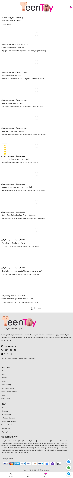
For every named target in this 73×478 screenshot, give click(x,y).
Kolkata (39, 441)
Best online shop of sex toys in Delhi (15, 159)
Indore (30, 443)
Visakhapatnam (18, 443)
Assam (3, 452)
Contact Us (4, 381)
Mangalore (27, 450)
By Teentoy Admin (7, 44)
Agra (39, 443)
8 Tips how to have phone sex (13, 47)
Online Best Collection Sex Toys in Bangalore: (19, 215)
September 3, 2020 (23, 44)
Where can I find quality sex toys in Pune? (17, 299)
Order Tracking (5, 398)
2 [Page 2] (34, 308)
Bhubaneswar (51, 443)
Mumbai (11, 441)
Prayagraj (57, 448)
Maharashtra (10, 452)
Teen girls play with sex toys (12, 103)
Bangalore (4, 441)
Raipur (64, 445)
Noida (25, 443)
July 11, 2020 (21, 268)
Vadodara (17, 448)
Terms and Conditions (8, 425)
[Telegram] (68, 473)
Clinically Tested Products (9, 391)
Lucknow (4, 443)
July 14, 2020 (21, 240)
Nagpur (25, 445)
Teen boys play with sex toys (12, 131)
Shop (3, 371)
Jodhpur (58, 445)
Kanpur (44, 443)
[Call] (68, 461)
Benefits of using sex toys (11, 75)
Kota (16, 452)
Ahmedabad (46, 441)
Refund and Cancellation (8, 418)
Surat (52, 441)
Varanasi (64, 443)
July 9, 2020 (21, 296)
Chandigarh (63, 441)
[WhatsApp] (68, 467)
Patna (35, 443)
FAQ (2, 407)
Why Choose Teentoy (7, 388)
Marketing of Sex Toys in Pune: (13, 243)
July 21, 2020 (21, 212)
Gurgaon (59, 450)
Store (3, 374)
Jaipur (57, 441)
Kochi (58, 443)
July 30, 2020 (21, 156)
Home (3, 20)
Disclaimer (4, 411)
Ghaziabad (13, 445)
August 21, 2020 (22, 100)
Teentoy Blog (5, 395)
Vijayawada (64, 448)
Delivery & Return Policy (8, 421)
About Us (4, 378)
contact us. (8, 340)
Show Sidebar (6, 25)
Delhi (20, 441)
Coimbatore (4, 445)
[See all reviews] (5, 152)
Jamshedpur (43, 448)
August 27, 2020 (22, 72)
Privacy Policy (5, 428)
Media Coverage (6, 384)
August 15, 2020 (22, 128)
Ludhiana (30, 448)
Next (39, 308)
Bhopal (10, 443)
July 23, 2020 (21, 184)
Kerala (65, 450)
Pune (16, 441)
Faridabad (45, 445)
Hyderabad (32, 441)
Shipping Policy (6, 432)
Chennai (25, 441)
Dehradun (52, 445)
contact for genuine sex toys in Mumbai (16, 187)
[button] (70, 7)
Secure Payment (6, 414)
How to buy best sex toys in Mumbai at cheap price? (21, 271)
